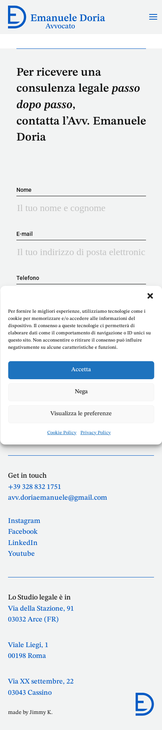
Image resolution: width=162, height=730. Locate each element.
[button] (150, 296)
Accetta (81, 370)
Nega (81, 392)
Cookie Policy (61, 432)
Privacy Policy (95, 432)
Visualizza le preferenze (81, 414)
